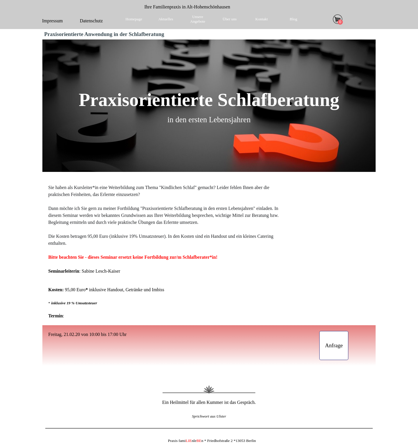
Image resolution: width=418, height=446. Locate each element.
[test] (333, 345)
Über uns (230, 19)
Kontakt (261, 19)
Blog (293, 19)
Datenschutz (91, 20)
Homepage (133, 19)
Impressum (52, 20)
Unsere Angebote (197, 19)
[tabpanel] (187, 6)
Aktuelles (165, 19)
